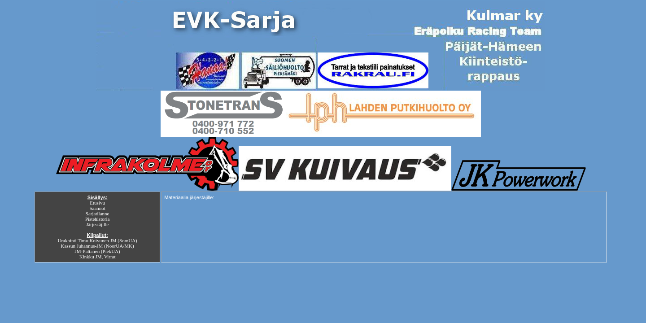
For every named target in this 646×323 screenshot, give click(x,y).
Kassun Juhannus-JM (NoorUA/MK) (97, 246)
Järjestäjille (97, 224)
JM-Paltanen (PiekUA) (97, 251)
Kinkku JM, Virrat (97, 256)
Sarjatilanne (97, 213)
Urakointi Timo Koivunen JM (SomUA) (97, 240)
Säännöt (97, 208)
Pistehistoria (97, 219)
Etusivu (97, 202)
